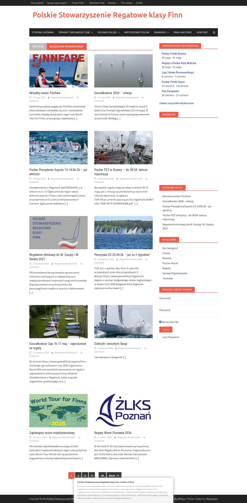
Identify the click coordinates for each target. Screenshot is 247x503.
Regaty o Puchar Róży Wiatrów (179, 63)
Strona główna (37, 3)
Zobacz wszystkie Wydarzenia (176, 103)
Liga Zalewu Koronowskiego (178, 72)
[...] (75, 118)
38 (102, 475)
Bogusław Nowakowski (62, 97)
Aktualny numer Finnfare (44, 93)
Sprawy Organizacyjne (174, 273)
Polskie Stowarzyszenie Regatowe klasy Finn (108, 15)
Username (165, 298)
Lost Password (170, 337)
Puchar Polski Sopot (173, 81)
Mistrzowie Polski (97, 3)
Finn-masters (127, 3)
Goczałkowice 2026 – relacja (113, 93)
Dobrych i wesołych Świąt (110, 344)
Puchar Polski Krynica (174, 53)
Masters (167, 258)
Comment (34, 100)
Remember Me (169, 322)
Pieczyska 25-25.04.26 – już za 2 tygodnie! (122, 255)
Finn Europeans (170, 91)
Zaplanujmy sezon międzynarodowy (52, 433)
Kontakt (139, 3)
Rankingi (112, 3)
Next (114, 475)
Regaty (166, 268)
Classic (166, 253)
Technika (167, 278)
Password (164, 310)
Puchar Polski (78, 3)
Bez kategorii (170, 248)
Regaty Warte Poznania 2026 (113, 433)
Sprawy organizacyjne (56, 3)
